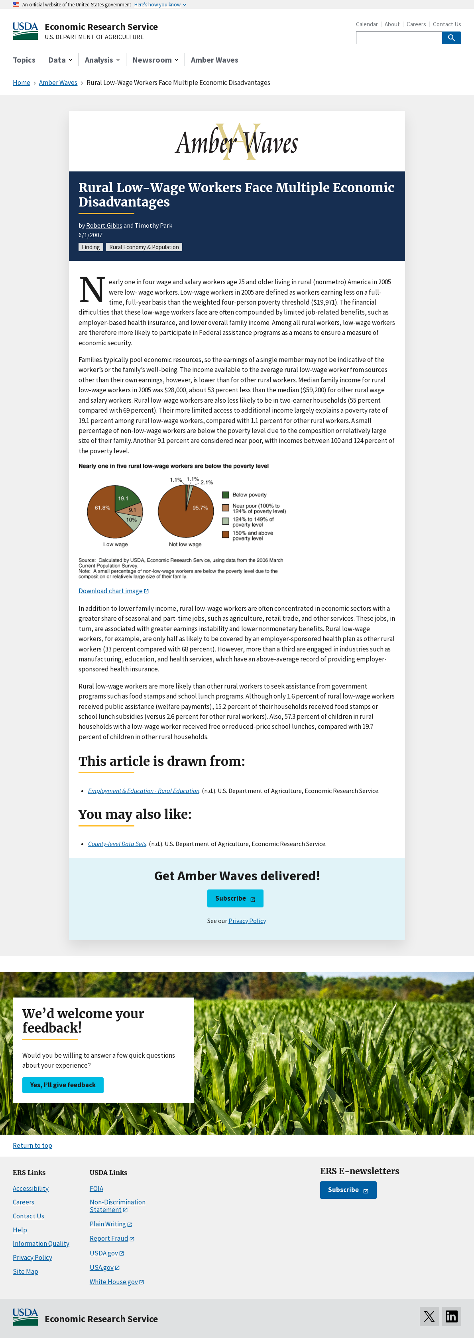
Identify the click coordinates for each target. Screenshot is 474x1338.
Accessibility (31, 1188)
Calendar (367, 24)
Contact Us (447, 24)
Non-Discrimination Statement (118, 1206)
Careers (416, 24)
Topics (24, 60)
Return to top (32, 1145)
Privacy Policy (247, 921)
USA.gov (102, 1267)
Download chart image (111, 590)
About (392, 24)
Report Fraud (109, 1238)
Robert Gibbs (104, 225)
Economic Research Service (101, 26)
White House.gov (114, 1281)
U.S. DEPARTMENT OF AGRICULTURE (94, 37)
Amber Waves (214, 60)
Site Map (25, 1271)
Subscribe (230, 898)
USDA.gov (104, 1253)
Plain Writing (108, 1224)
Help (20, 1230)
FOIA (96, 1188)
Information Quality (41, 1243)
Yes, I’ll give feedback (63, 1084)
